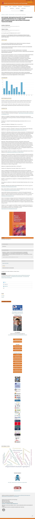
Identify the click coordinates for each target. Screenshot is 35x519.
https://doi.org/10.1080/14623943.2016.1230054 (8, 186)
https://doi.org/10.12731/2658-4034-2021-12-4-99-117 (11, 33)
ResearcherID (13, 334)
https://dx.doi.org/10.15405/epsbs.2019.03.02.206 (9, 208)
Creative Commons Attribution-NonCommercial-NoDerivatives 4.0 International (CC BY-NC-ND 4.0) (16, 496)
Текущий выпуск (26, 6)
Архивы (6, 14)
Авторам (17, 8)
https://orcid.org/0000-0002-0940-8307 (5, 27)
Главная (6, 6)
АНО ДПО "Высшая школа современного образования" (17, 482)
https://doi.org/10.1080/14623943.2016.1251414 (11, 190)
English (2, 297)
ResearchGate (24, 334)
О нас (10, 6)
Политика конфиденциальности (12, 503)
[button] (17, 282)
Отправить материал (6, 301)
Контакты (23, 8)
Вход (33, 0)
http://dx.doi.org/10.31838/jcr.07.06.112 (7, 195)
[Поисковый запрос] (16, 10)
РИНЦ (20, 334)
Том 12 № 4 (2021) (11, 14)
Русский (2, 295)
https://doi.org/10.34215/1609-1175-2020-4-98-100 (15, 152)
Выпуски (12, 8)
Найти (22, 10)
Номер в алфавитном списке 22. (17, 313)
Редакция (20, 6)
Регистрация (28, 0)
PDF (3, 237)
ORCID (9, 334)
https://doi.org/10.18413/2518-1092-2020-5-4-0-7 (19, 129)
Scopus (17, 334)
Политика (15, 6)
